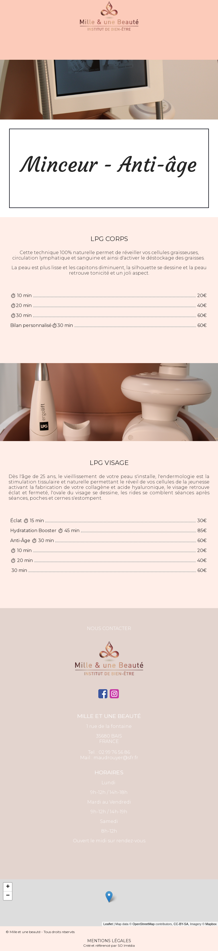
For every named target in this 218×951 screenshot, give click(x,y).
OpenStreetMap (144, 924)
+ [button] (8, 887)
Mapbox (211, 924)
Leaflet (108, 924)
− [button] (8, 896)
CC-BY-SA (181, 924)
